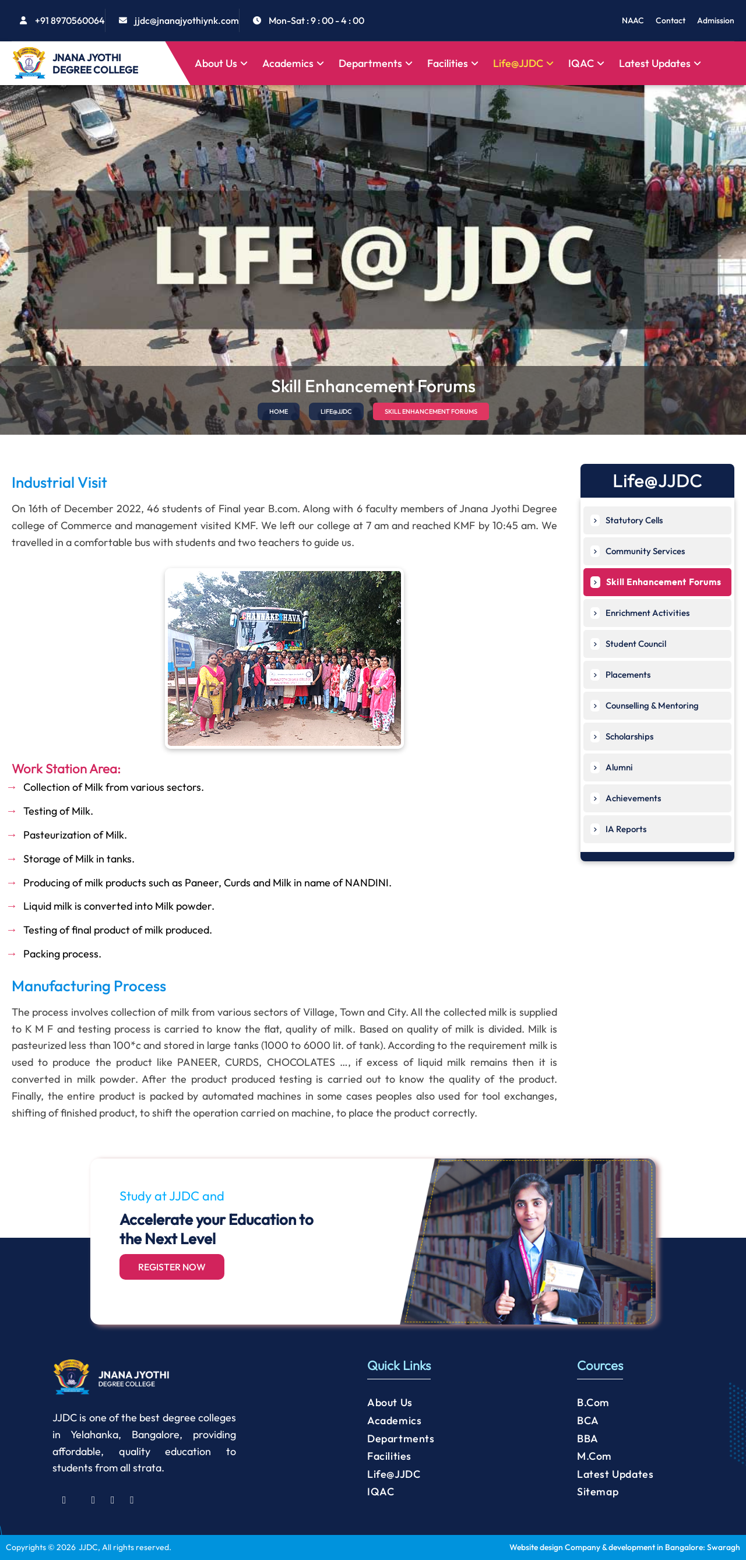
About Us (221, 63)
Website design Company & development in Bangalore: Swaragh (624, 1547)
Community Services (637, 551)
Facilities (452, 63)
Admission (715, 20)
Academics (293, 63)
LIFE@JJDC (336, 411)
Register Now (172, 1267)
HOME (278, 411)
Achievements (625, 798)
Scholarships (621, 736)
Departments (376, 63)
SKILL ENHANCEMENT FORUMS (431, 411)
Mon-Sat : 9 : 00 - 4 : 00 (316, 20)
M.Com (594, 1456)
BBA (588, 1438)
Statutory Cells (626, 520)
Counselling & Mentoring (644, 706)
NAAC (633, 20)
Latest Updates (660, 63)
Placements (620, 675)
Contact (670, 20)
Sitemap (597, 1491)
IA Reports (618, 829)
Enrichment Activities (639, 613)
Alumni (611, 767)
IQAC (586, 63)
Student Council (628, 644)
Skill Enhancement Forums (655, 582)
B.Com (593, 1402)
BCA (588, 1420)
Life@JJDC (523, 63)
